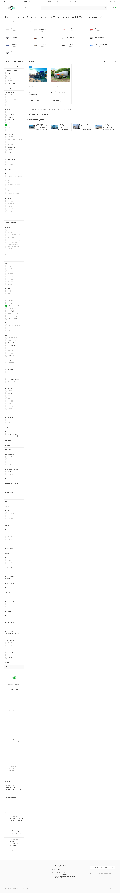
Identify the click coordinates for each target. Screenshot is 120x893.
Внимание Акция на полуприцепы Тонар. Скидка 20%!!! (13, 789)
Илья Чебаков (14, 711)
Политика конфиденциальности (102, 873)
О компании (8, 866)
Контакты (34, 869)
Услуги (19, 866)
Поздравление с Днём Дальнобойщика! (11, 806)
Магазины (23, 869)
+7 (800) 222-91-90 (60, 866)
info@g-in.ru (58, 869)
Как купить (30, 866)
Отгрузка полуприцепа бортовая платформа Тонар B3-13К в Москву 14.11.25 (16, 832)
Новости (7, 781)
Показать (16, 667)
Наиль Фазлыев (14, 768)
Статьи (6, 812)
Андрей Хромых (14, 740)
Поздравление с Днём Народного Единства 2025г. (13, 798)
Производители (10, 869)
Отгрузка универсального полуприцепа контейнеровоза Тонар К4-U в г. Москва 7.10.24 (16, 846)
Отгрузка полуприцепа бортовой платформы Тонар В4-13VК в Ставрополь (16, 821)
